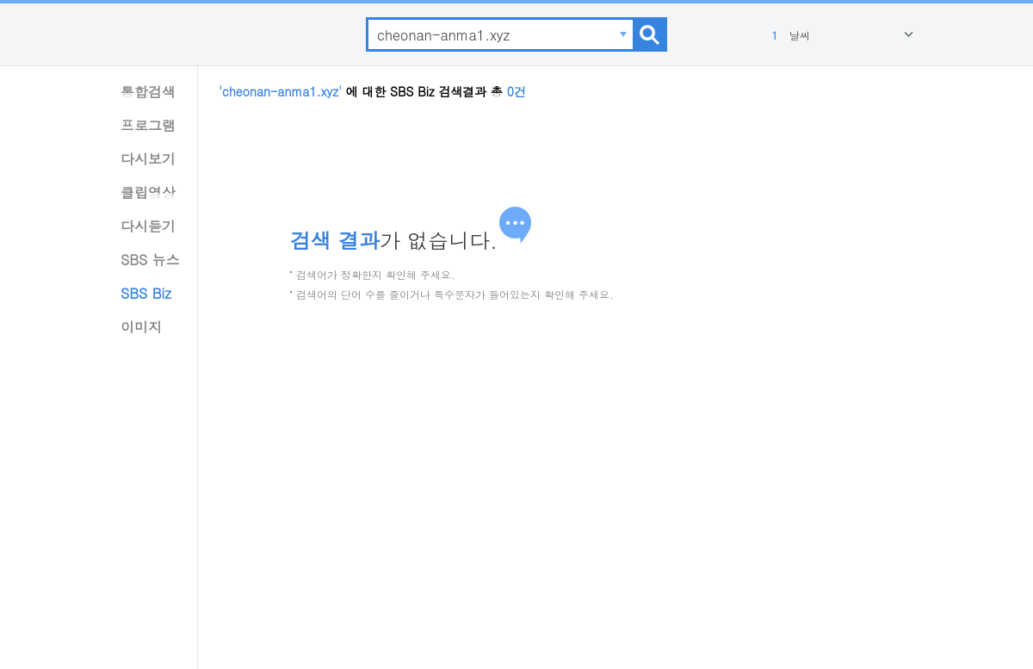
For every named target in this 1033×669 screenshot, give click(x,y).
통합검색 (148, 92)
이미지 (141, 327)
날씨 (789, 35)
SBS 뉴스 (150, 259)
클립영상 (148, 192)
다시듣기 (148, 226)
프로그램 (148, 125)
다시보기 (148, 159)
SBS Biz (146, 293)
